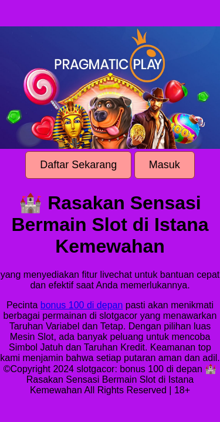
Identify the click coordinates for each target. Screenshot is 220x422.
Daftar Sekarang (78, 165)
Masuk (164, 165)
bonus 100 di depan (81, 305)
